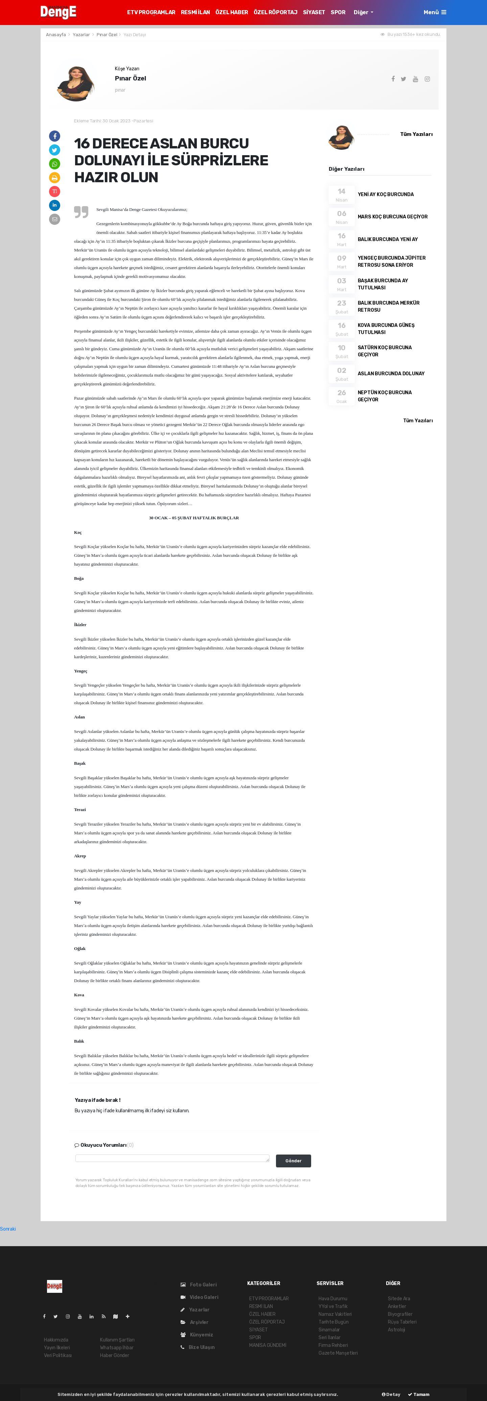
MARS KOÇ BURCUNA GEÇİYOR (393, 217)
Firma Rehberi (333, 1345)
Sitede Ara (399, 1299)
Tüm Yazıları (416, 134)
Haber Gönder (114, 1355)
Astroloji (396, 1330)
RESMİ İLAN (195, 12)
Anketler (397, 1306)
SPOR (338, 12)
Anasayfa (56, 34)
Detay (391, 1394)
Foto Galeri (199, 1285)
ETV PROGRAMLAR (151, 12)
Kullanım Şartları (117, 1340)
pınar (120, 90)
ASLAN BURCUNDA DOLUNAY (391, 374)
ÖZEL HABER (231, 12)
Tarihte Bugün (334, 1322)
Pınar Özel (107, 34)
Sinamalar (329, 1330)
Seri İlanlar (330, 1337)
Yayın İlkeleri (57, 1348)
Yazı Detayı (134, 34)
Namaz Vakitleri (335, 1314)
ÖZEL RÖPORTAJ (276, 12)
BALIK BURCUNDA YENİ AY (388, 239)
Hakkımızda (56, 1340)
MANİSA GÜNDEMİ (267, 1345)
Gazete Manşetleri (338, 1353)
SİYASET (314, 12)
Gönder (293, 1160)
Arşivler (195, 1322)
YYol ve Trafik (333, 1306)
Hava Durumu (333, 1299)
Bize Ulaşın (198, 1347)
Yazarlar (82, 34)
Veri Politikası (58, 1355)
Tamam (419, 1394)
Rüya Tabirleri (402, 1322)
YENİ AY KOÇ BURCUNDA (386, 194)
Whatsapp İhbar (116, 1348)
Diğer (361, 12)
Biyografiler (400, 1314)
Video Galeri (199, 1297)
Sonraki (8, 1229)
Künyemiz (197, 1335)
